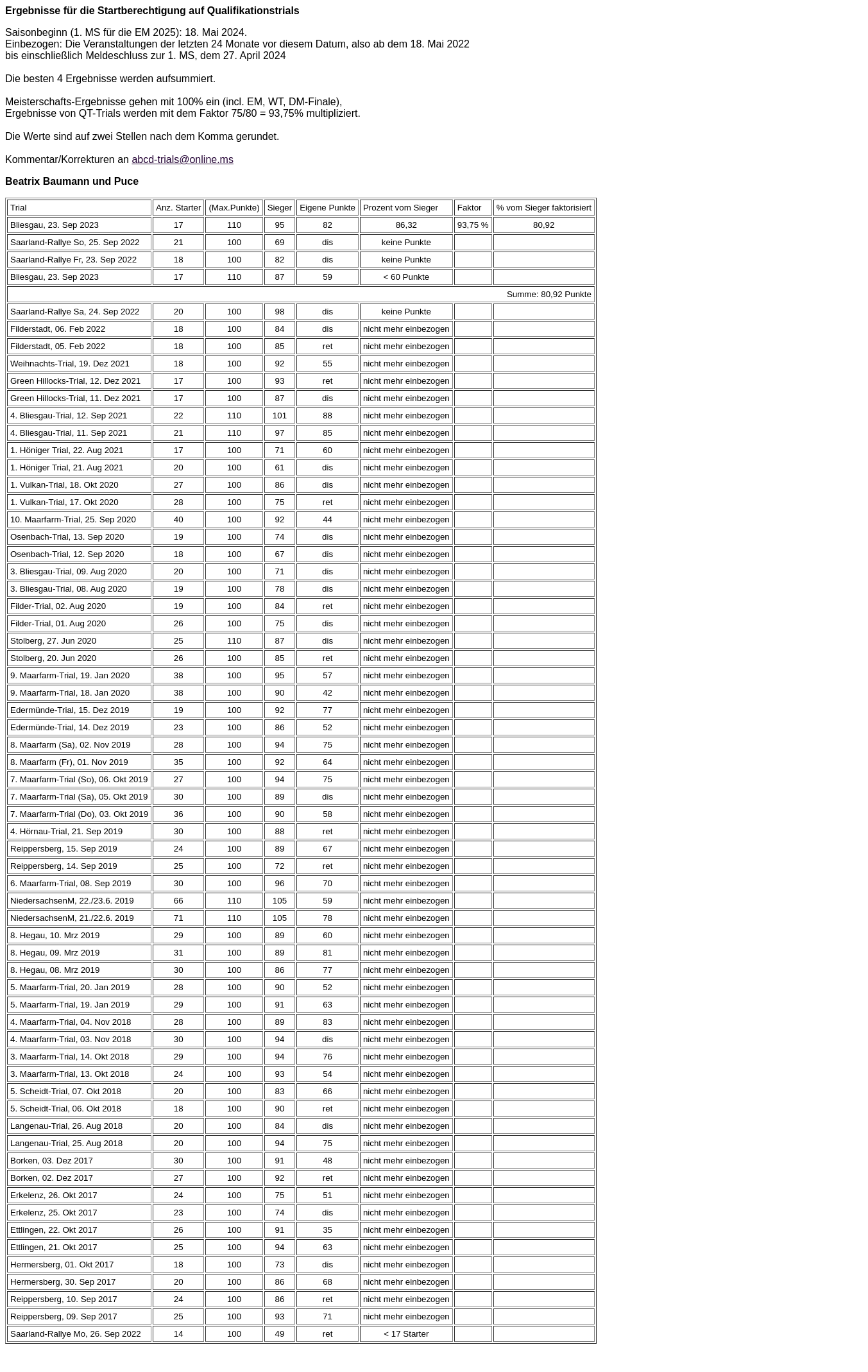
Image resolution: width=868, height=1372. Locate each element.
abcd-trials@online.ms (183, 159)
